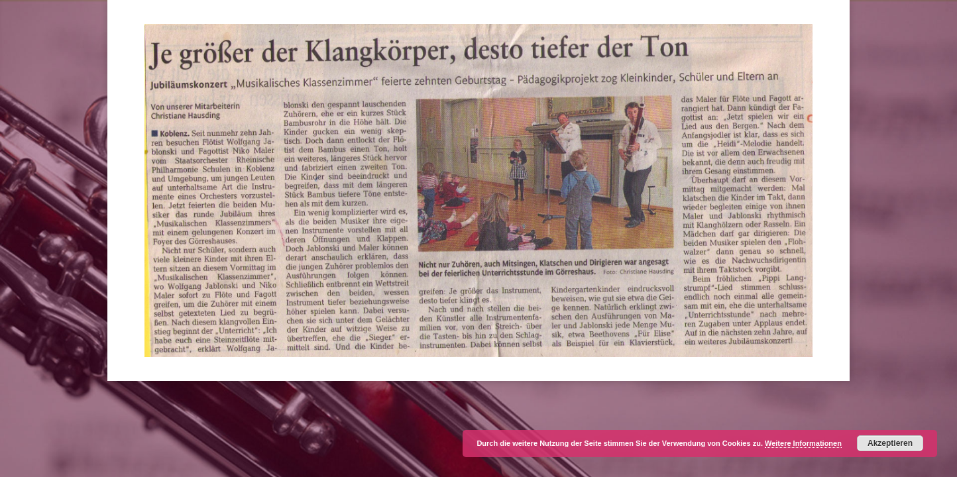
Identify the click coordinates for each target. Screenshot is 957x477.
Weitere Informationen (803, 443)
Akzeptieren (890, 443)
